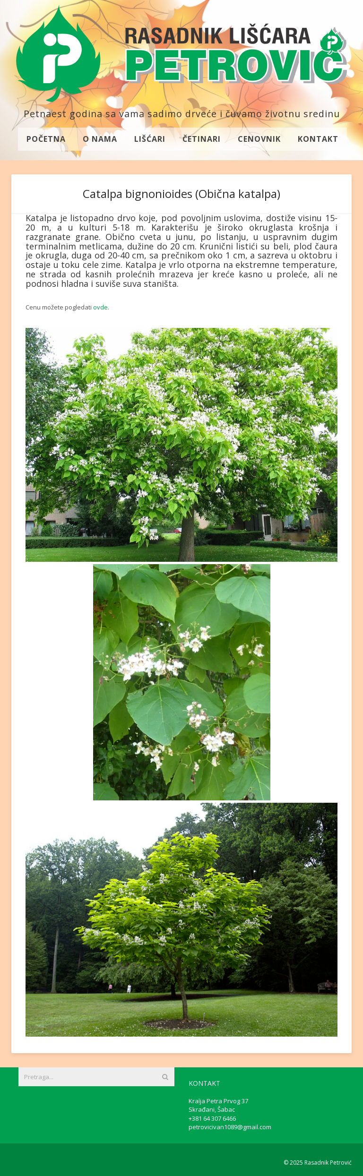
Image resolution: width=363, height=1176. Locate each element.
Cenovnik (259, 139)
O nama (100, 139)
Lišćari (149, 139)
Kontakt (318, 139)
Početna (46, 139)
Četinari (201, 139)
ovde (100, 307)
